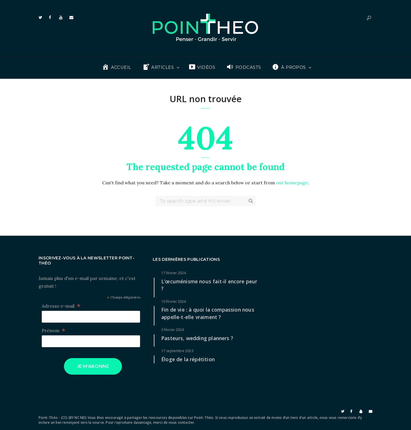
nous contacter (181, 422)
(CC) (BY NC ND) (74, 417)
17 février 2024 (173, 272)
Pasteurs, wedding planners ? (197, 338)
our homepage (292, 182)
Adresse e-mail (61, 306)
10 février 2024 (173, 301)
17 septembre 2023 (177, 350)
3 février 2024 (172, 329)
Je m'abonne (93, 366)
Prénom (53, 330)
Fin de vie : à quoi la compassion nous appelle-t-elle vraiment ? (207, 313)
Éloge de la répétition (188, 359)
